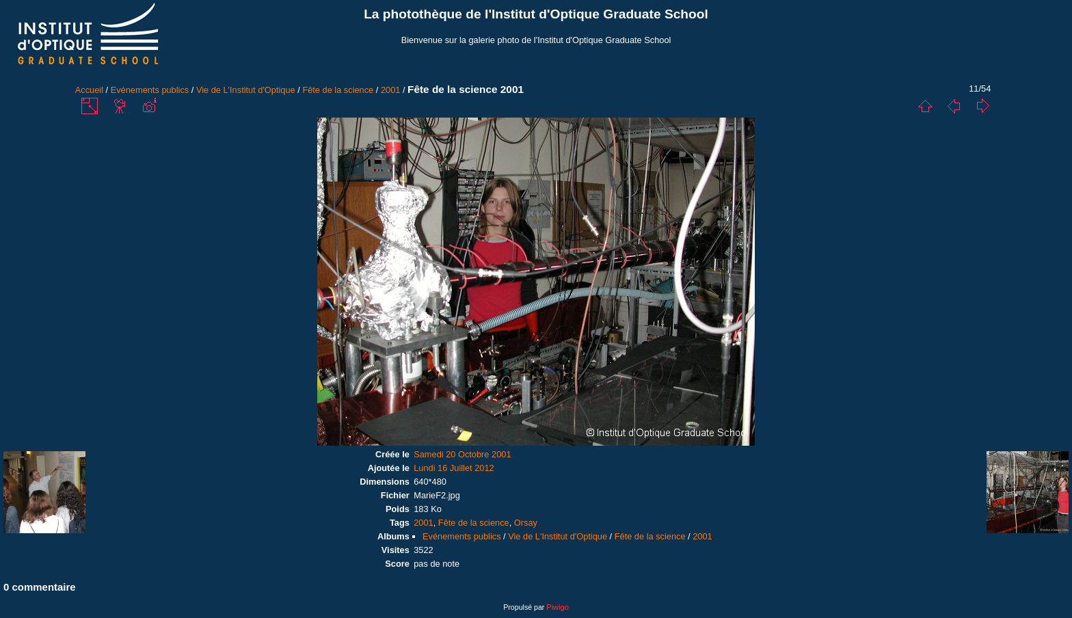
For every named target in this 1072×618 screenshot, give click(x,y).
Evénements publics (150, 90)
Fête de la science (337, 90)
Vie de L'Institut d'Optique (245, 90)
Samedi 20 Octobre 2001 (462, 454)
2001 (390, 90)
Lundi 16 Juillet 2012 (454, 468)
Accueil (89, 90)
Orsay (525, 523)
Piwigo (557, 607)
